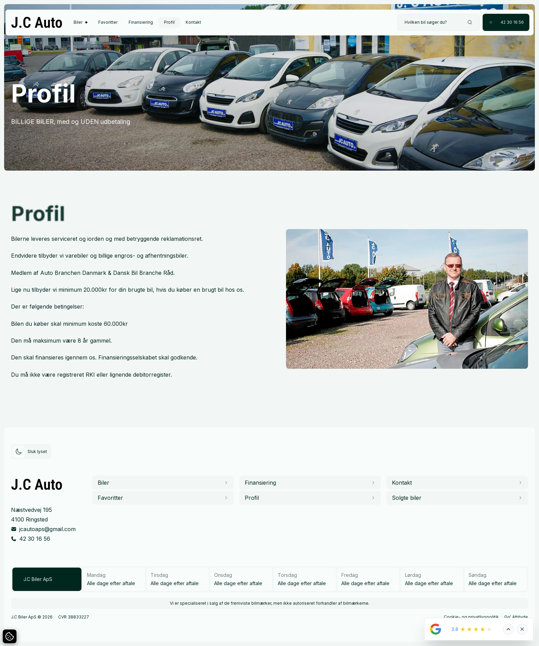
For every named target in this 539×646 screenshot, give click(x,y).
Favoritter (108, 22)
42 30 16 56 (34, 538)
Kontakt (193, 22)
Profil (169, 22)
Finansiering (141, 22)
